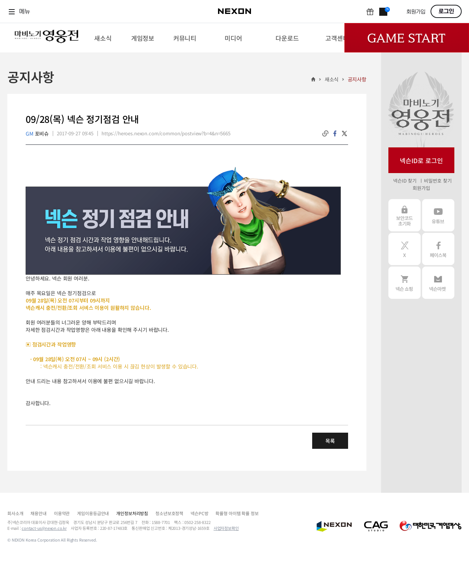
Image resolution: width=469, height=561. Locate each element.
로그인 (446, 11)
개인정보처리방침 (132, 513)
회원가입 (415, 12)
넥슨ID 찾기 (405, 180)
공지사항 (357, 79)
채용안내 (38, 513)
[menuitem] (102, 37)
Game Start (406, 37)
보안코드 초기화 (404, 215)
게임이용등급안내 (93, 513)
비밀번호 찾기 (437, 180)
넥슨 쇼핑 (404, 283)
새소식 (332, 79)
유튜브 (438, 215)
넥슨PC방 (199, 513)
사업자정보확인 (226, 528)
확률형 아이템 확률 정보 (236, 513)
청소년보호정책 (169, 513)
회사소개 (15, 513)
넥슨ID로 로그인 (421, 160)
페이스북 (438, 249)
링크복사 (325, 133)
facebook (335, 133)
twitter (344, 133)
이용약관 (62, 513)
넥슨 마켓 (438, 283)
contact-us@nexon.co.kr (44, 528)
